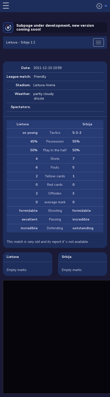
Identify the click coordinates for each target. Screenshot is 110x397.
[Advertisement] (55, 336)
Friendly (40, 76)
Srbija (66, 256)
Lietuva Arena (44, 85)
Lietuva (13, 256)
